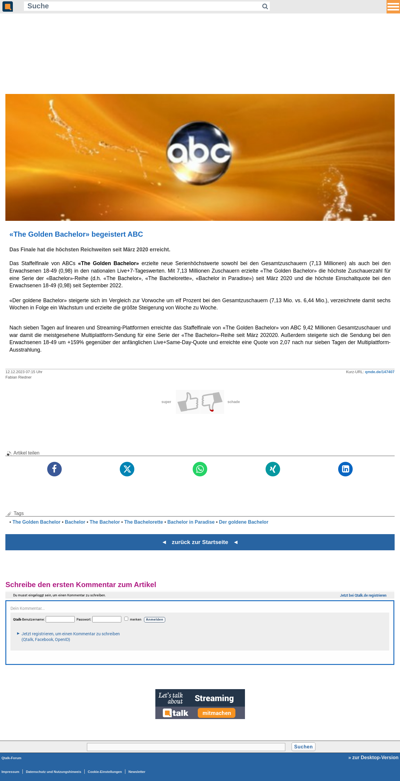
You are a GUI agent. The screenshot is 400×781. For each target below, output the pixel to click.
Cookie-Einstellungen (105, 772)
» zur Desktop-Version (373, 757)
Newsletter (136, 772)
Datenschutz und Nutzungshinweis (53, 772)
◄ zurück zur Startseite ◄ (200, 542)
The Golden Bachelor (37, 522)
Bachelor (75, 522)
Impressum (10, 772)
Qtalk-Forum (11, 758)
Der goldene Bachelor (243, 522)
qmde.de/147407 (380, 372)
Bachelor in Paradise (190, 522)
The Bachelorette (143, 522)
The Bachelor (105, 522)
